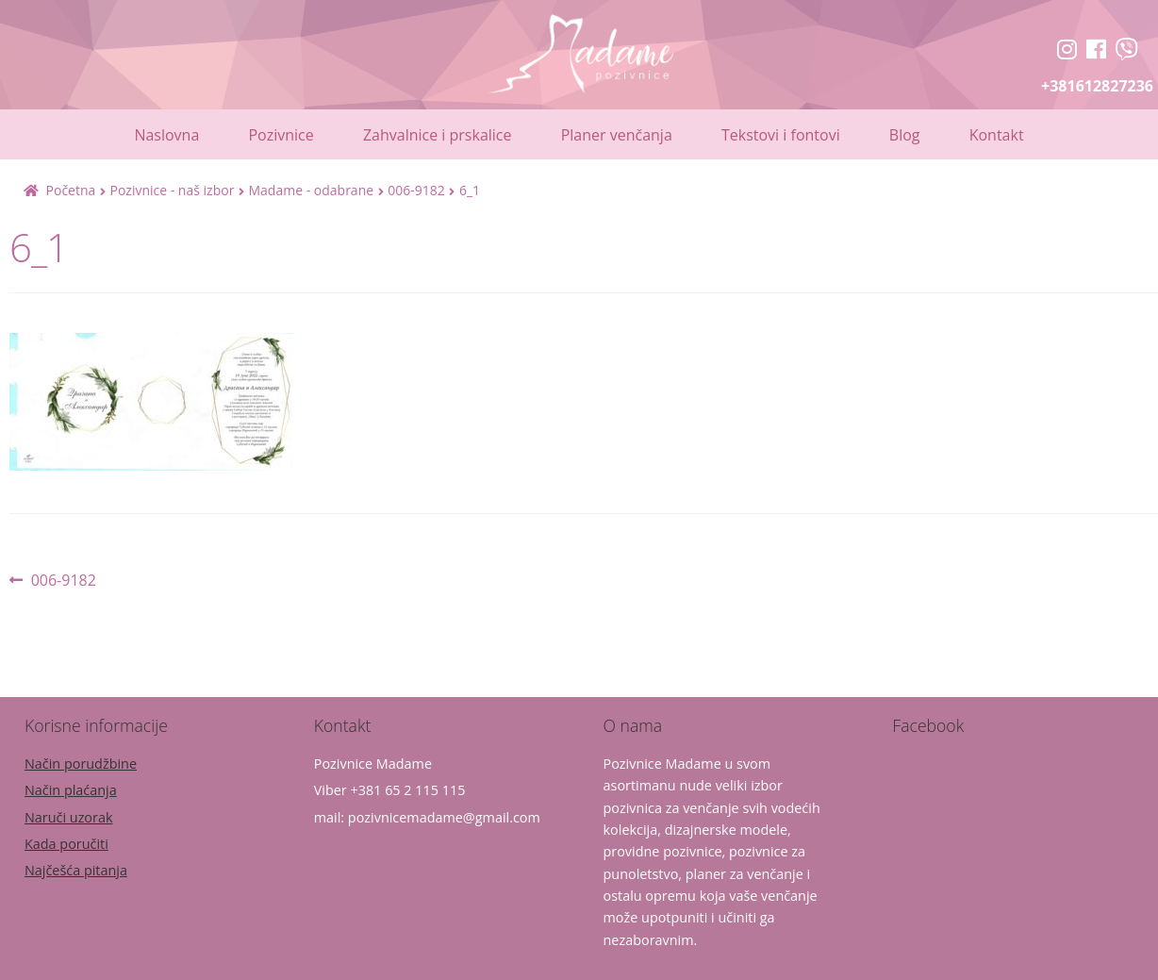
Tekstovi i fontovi (780, 135)
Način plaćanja (71, 790)
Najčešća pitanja (76, 870)
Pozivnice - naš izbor (171, 190)
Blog (904, 135)
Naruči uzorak (68, 817)
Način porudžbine (81, 763)
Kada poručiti (66, 844)
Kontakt (996, 135)
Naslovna (166, 135)
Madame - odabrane (310, 190)
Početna (71, 190)
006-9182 (416, 190)
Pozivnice (280, 135)
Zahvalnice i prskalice (437, 135)
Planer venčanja (616, 135)
